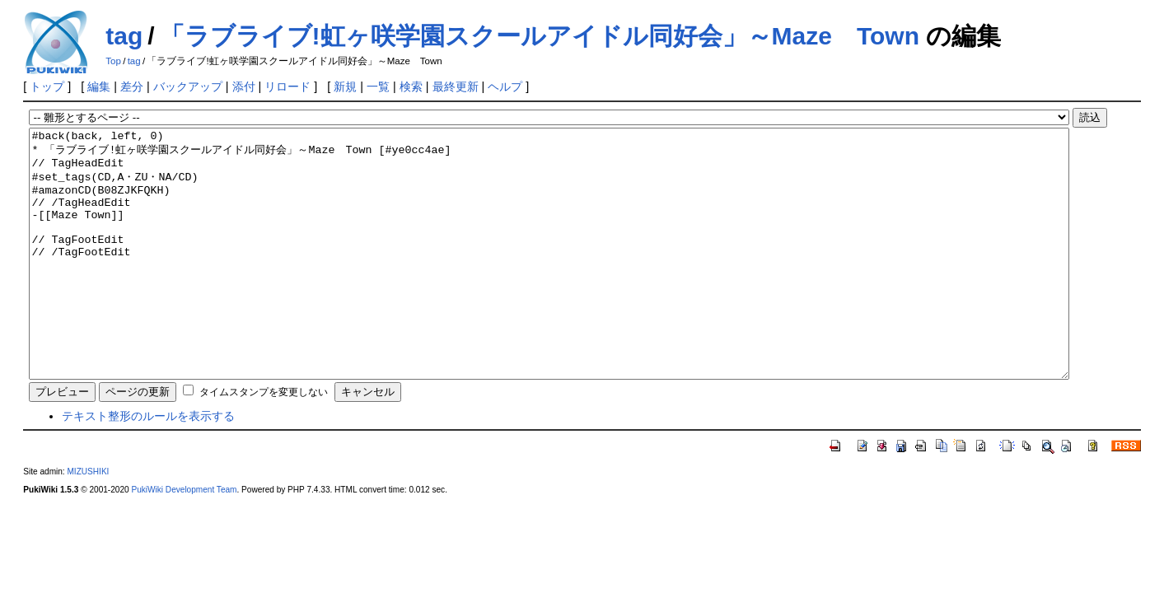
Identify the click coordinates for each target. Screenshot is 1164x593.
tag (124, 35)
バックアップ (187, 86)
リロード (287, 86)
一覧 (378, 86)
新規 (345, 86)
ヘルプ (505, 86)
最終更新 (455, 86)
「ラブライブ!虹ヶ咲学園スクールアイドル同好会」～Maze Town (539, 35)
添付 (243, 86)
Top (113, 61)
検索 (411, 86)
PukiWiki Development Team (183, 539)
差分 (131, 86)
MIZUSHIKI (88, 520)
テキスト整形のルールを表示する (148, 465)
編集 (98, 86)
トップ (47, 86)
